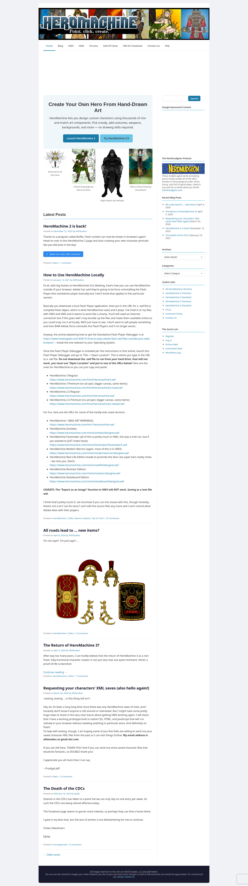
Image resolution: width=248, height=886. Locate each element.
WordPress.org (173, 352)
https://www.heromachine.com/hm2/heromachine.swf (82, 396)
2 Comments (66, 776)
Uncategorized (60, 844)
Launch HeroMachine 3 (81, 138)
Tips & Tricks (98, 518)
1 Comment (65, 262)
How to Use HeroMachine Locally (73, 274)
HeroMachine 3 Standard (178, 305)
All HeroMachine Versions (178, 289)
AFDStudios (81, 231)
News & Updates (83, 518)
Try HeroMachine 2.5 (116, 138)
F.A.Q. (168, 309)
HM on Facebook (132, 45)
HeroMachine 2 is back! (64, 226)
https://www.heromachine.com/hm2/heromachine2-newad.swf (87, 404)
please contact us (126, 876)
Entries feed (171, 344)
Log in (168, 340)
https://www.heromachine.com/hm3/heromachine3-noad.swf (86, 387)
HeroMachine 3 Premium (178, 301)
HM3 (71, 45)
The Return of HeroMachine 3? (71, 645)
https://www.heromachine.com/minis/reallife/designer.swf (84, 465)
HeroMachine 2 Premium (178, 293)
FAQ (167, 45)
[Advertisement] (124, 73)
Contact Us (154, 45)
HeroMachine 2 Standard (178, 297)
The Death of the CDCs (64, 788)
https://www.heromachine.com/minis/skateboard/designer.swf (87, 481)
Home (49, 45)
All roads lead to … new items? (71, 530)
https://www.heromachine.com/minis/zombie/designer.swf (84, 433)
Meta (55, 262)
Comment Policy (173, 313)
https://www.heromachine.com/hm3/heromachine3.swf (83, 379)
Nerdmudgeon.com (172, 190)
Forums (93, 45)
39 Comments (112, 518)
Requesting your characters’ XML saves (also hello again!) (96, 688)
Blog (60, 45)
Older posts (51, 854)
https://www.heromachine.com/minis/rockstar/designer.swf (85, 473)
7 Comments (82, 676)
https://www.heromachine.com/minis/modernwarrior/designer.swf (89, 453)
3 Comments (82, 633)
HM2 (81, 45)
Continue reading (55, 672)
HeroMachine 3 (60, 518)
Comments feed (173, 348)
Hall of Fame (110, 45)
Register (169, 336)
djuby (77, 793)
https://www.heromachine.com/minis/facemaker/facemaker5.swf (88, 445)
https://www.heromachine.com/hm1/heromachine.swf (82, 424)
